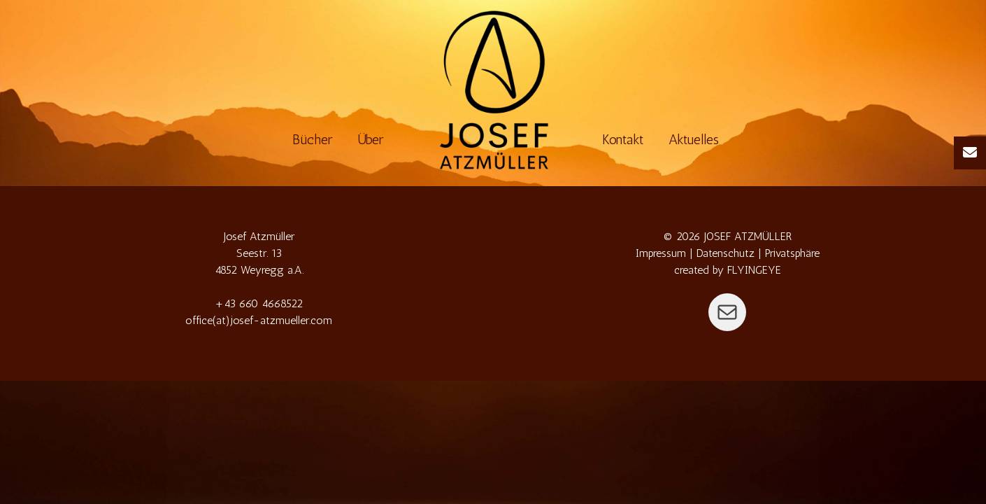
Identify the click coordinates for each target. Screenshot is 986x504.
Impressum (661, 253)
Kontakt (622, 139)
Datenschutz (725, 253)
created (691, 269)
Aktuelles (694, 139)
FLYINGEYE (754, 269)
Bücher (312, 139)
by (718, 269)
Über (371, 139)
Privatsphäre (792, 253)
